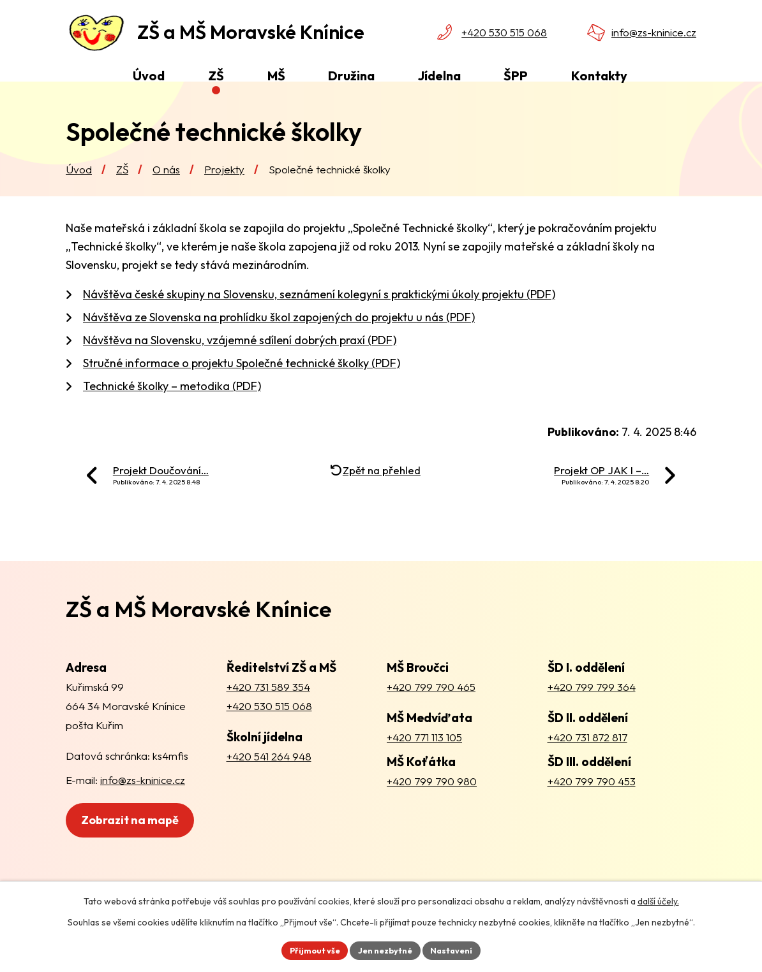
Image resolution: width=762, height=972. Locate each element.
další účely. (658, 899)
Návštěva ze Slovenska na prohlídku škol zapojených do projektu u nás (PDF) (279, 340)
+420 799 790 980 (432, 804)
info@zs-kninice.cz (653, 32)
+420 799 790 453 (592, 804)
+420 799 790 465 (431, 709)
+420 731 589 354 (268, 709)
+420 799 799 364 (592, 709)
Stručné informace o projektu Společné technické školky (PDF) (241, 386)
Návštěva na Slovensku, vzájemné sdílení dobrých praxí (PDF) (239, 363)
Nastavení (458, 949)
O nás (166, 191)
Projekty (224, 191)
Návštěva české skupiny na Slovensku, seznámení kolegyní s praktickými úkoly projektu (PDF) (319, 317)
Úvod (79, 191)
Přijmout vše (308, 949)
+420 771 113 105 (424, 759)
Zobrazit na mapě (137, 848)
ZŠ (122, 191)
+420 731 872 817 (587, 759)
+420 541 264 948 (269, 778)
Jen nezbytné (385, 949)
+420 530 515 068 (504, 32)
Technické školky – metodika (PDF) (172, 409)
